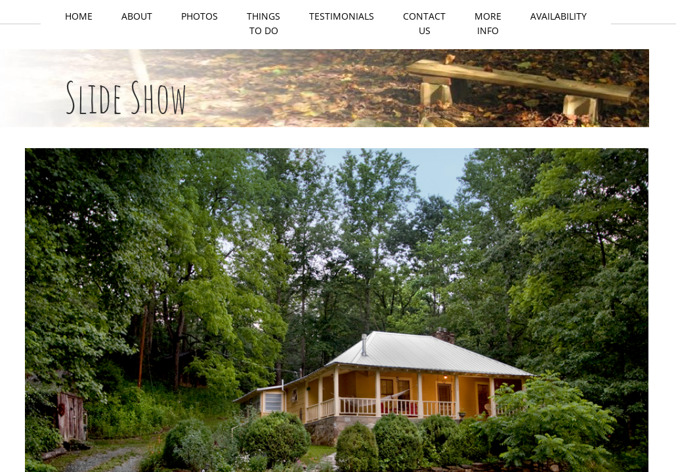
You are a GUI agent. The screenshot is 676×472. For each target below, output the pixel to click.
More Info (488, 23)
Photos (199, 16)
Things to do (263, 23)
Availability (558, 16)
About (136, 16)
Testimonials (341, 16)
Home (79, 16)
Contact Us (424, 23)
